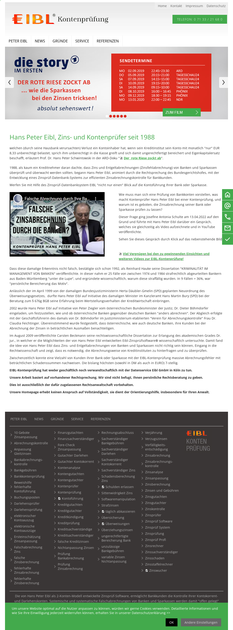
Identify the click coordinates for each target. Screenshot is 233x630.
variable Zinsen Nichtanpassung (114, 559)
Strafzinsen (110, 505)
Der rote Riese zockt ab (142, 158)
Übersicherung (112, 517)
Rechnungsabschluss (117, 432)
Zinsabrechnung (157, 455)
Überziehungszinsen (117, 530)
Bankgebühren (25, 470)
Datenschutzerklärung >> (151, 613)
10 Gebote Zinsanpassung (25, 434)
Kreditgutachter (70, 511)
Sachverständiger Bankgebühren (114, 441)
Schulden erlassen (120, 487)
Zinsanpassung (156, 478)
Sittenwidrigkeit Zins (117, 493)
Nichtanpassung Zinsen (76, 547)
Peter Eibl (18, 41)
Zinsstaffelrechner (159, 564)
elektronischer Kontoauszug (25, 518)
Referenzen (108, 41)
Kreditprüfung (69, 523)
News (40, 41)
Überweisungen (118, 524)
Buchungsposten (27, 497)
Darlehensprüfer (27, 503)
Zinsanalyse (154, 472)
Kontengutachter (71, 480)
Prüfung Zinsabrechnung (70, 566)
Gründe (60, 41)
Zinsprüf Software (158, 521)
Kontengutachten (71, 474)
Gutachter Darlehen (73, 455)
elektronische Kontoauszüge (25, 528)
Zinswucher (158, 570)
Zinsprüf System (157, 527)
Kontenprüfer (68, 486)
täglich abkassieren (120, 511)
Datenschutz (216, 6)
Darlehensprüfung (28, 509)
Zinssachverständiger (161, 552)
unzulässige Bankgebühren (112, 548)
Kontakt (176, 6)
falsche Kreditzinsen (73, 541)
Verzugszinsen (156, 439)
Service (82, 41)
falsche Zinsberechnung (26, 559)
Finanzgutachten (70, 432)
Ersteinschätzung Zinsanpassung (27, 539)
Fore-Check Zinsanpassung (69, 447)
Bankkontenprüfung (29, 476)
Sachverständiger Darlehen (114, 451)
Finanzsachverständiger (76, 439)
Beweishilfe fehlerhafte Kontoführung (24, 486)
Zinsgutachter (155, 503)
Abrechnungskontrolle (31, 443)
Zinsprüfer (153, 515)
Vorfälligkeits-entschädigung (156, 447)
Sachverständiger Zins (118, 470)
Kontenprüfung (69, 492)
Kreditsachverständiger (76, 535)
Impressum (194, 6)
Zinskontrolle (155, 509)
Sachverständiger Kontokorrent (114, 462)
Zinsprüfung (154, 533)
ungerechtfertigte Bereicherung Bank (116, 538)
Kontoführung (72, 498)
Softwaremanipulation (118, 499)
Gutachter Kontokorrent (76, 461)
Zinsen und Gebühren (162, 490)
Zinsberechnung (157, 484)
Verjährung (153, 432)
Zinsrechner (154, 546)
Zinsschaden (155, 558)
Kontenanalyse (69, 467)
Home (162, 6)
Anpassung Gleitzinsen (22, 451)
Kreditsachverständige (75, 529)
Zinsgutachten (156, 496)
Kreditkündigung (71, 517)
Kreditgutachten (70, 504)
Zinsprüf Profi (155, 539)
